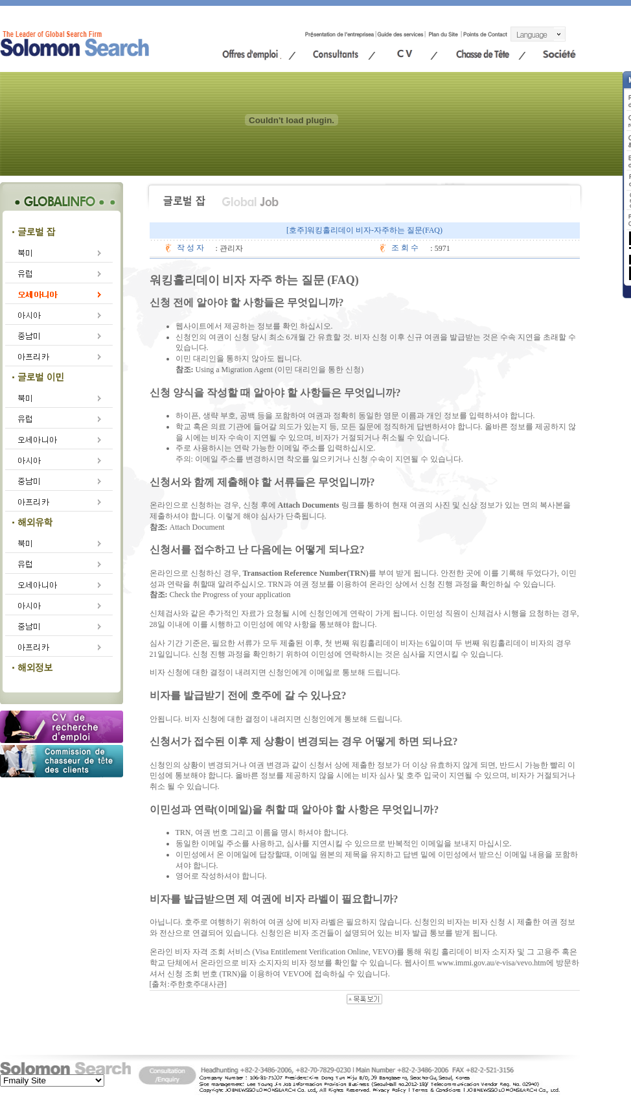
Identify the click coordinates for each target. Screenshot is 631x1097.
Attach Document (197, 527)
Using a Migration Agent (234, 369)
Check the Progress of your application (230, 594)
